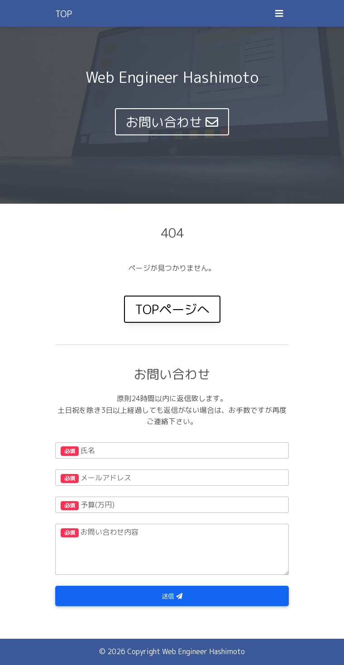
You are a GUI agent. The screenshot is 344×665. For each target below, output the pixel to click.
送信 (172, 596)
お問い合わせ (172, 122)
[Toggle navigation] (279, 13)
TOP (63, 13)
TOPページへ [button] (172, 309)
